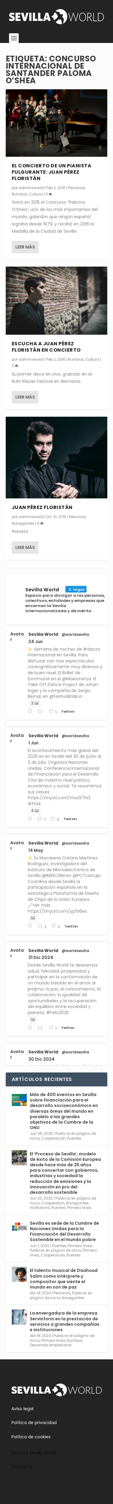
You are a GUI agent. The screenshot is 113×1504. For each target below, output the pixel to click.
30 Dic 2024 (41, 1059)
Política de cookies (31, 1437)
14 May (35, 850)
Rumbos (19, 194)
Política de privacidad (34, 1423)
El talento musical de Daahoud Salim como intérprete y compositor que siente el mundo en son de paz (64, 1278)
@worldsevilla (75, 634)
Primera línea (79, 1207)
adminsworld (31, 187)
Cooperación (53, 1138)
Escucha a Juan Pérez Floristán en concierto (46, 346)
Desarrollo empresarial (50, 1345)
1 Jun (33, 743)
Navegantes (23, 523)
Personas (76, 187)
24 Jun (35, 642)
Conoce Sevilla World (33, 1453)
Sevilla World (43, 634)
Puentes (74, 1138)
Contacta (21, 1467)
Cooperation (52, 1203)
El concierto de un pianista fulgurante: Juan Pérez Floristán (52, 172)
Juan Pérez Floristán (42, 507)
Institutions (40, 1207)
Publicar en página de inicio (55, 1250)
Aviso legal (22, 1409)
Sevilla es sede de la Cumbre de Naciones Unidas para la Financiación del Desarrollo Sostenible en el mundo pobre (64, 1231)
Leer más (25, 247)
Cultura (36, 194)
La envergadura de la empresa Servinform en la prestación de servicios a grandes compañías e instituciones (64, 1321)
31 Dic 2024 (40, 957)
